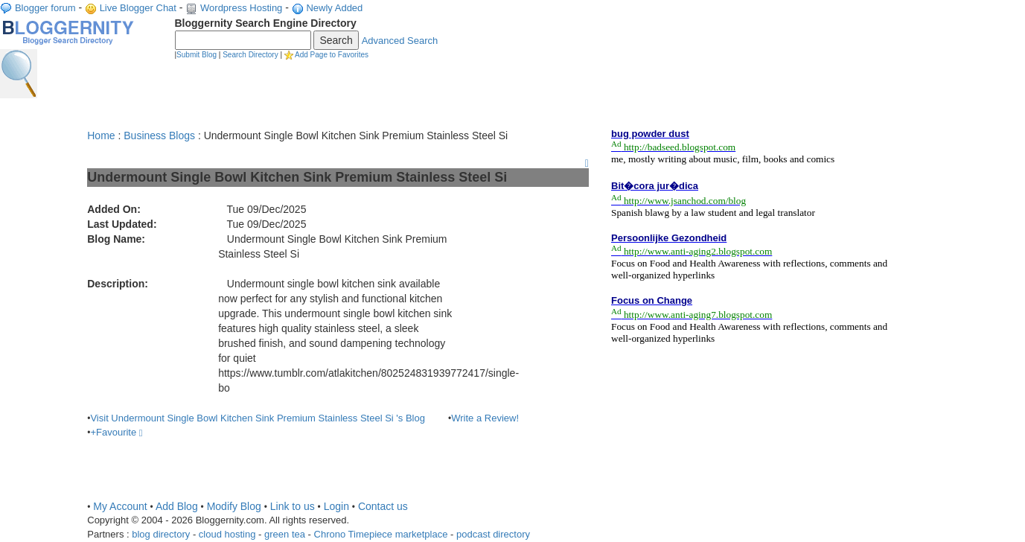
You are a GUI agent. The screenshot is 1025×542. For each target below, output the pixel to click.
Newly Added (334, 7)
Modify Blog (234, 506)
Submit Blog (196, 55)
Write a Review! (485, 418)
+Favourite (116, 432)
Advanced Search (400, 40)
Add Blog (177, 506)
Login (336, 506)
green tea (284, 534)
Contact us (383, 506)
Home (101, 135)
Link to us (292, 506)
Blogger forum (45, 7)
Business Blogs (159, 135)
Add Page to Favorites (331, 55)
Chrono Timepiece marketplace (381, 534)
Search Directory (250, 55)
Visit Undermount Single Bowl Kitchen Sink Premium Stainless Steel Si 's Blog (257, 418)
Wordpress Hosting (241, 7)
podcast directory (493, 534)
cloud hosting (227, 534)
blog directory (161, 534)
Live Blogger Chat (138, 7)
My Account (120, 506)
